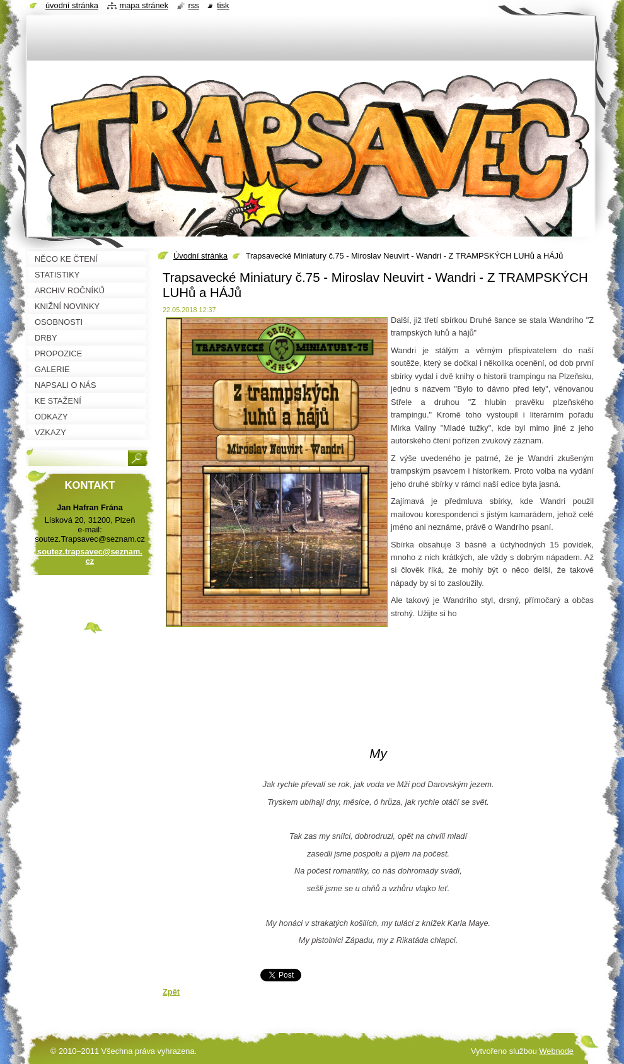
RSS (193, 5)
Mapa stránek (144, 5)
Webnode (556, 1051)
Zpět (171, 992)
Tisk (223, 5)
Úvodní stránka (200, 255)
